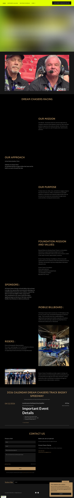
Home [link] (4, 3)
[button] (34, 3)
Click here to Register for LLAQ (61, 3)
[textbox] (20, 442)
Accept (61, 493)
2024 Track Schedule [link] (25, 3)
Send (20, 468)
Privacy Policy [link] (24, 472)
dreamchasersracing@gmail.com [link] (44, 452)
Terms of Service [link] (29, 472)
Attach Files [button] (8, 464)
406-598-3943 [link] (41, 450)
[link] (36, 493)
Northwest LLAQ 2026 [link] (12, 3)
